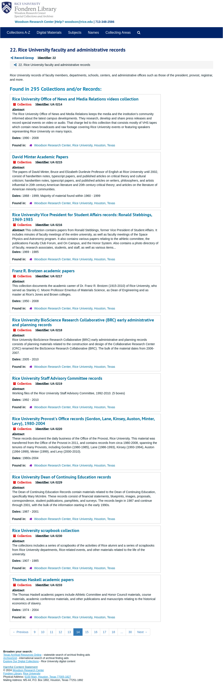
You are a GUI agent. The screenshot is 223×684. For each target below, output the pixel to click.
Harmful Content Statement (20, 667)
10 (42, 632)
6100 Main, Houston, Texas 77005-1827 (48, 676)
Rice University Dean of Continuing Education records (61, 477)
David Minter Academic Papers (40, 157)
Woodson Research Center (34, 21)
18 (113, 632)
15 (87, 632)
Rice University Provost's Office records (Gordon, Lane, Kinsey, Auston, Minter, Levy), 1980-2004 (83, 421)
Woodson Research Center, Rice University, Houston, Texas (74, 145)
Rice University (32, 673)
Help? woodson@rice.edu (74, 21)
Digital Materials (49, 32)
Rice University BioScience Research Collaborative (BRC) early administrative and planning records (83, 322)
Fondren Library (12, 673)
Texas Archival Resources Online (22, 654)
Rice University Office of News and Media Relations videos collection (75, 99)
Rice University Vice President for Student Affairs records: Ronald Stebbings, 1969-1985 (82, 217)
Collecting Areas (118, 32)
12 (60, 632)
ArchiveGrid (10, 658)
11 (51, 632)
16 (96, 632)
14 (78, 632)
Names (93, 32)
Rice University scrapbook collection (45, 530)
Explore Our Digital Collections (21, 661)
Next (142, 632)
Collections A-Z (18, 32)
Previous (20, 632)
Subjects (74, 32)
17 (104, 632)
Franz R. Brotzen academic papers (43, 271)
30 (130, 632)
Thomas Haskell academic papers (43, 579)
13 (69, 632)
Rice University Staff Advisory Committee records (57, 378)
